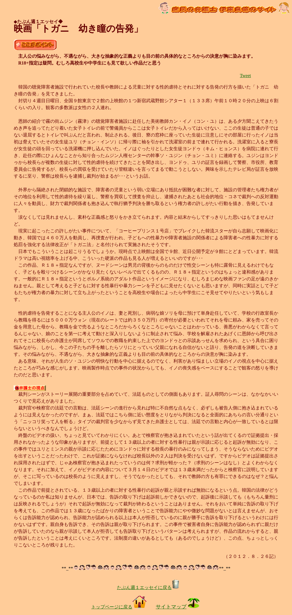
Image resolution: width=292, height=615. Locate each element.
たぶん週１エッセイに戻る (148, 587)
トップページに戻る (119, 606)
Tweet (245, 75)
